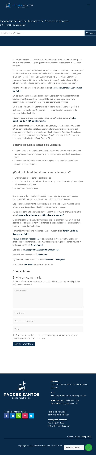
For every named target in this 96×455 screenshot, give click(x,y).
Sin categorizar (19, 25)
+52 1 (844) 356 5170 (65, 400)
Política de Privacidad (57, 412)
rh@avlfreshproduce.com (59, 426)
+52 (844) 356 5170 (64, 403)
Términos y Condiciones (58, 415)
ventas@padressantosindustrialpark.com (68, 395)
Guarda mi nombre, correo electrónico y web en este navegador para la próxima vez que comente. (45, 337)
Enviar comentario (24, 343)
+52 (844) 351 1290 (56, 423)
